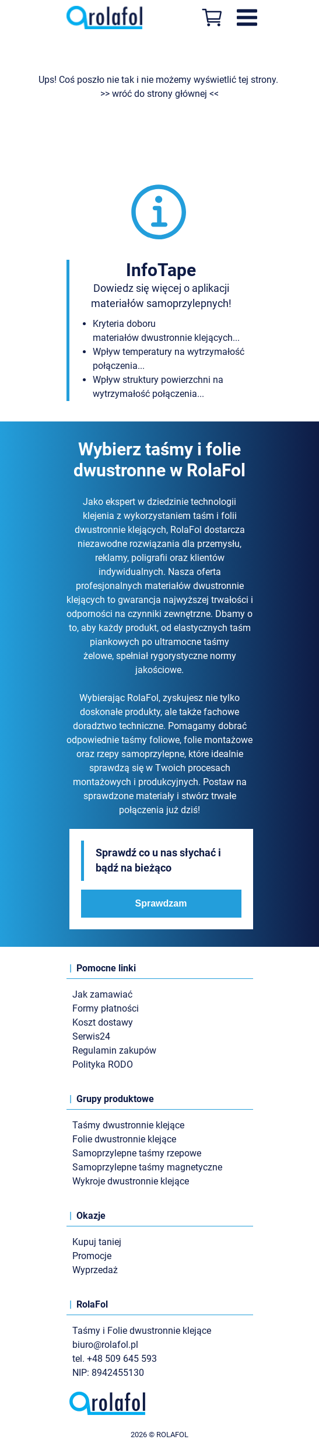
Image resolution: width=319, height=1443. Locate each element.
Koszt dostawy (102, 1022)
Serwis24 (91, 1036)
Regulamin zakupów (114, 1050)
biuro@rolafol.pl (105, 1344)
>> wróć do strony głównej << (159, 93)
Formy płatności (105, 1008)
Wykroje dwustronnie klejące (130, 1181)
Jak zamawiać (102, 994)
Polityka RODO (102, 1064)
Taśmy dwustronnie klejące (128, 1125)
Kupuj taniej (96, 1241)
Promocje (91, 1255)
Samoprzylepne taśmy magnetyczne (147, 1167)
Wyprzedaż (95, 1269)
